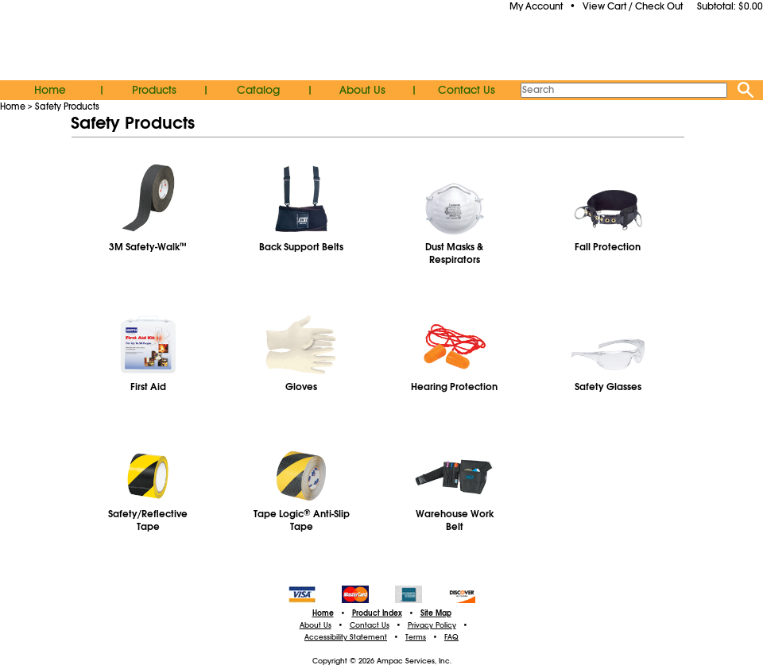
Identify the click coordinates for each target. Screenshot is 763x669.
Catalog (258, 90)
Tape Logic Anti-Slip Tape (302, 520)
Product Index (377, 613)
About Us (362, 90)
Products (154, 90)
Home (50, 90)
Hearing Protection (454, 387)
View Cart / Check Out (633, 6)
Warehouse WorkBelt (455, 520)
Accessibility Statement (345, 637)
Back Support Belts (301, 247)
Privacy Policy (432, 625)
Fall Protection (608, 247)
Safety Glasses (608, 387)
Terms (415, 637)
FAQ (451, 637)
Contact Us (466, 90)
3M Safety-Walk (148, 247)
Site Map (435, 613)
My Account (536, 6)
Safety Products (67, 106)
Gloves (301, 387)
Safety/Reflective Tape (148, 520)
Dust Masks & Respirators (454, 253)
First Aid (148, 387)
